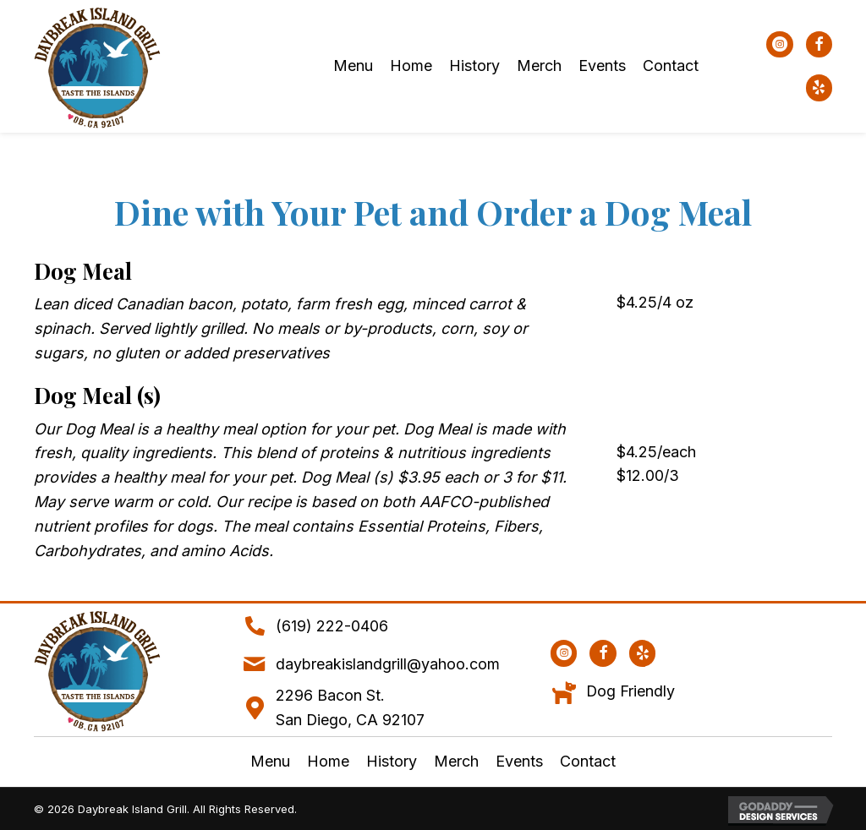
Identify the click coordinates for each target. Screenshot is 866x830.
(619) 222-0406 (332, 626)
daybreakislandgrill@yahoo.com (388, 664)
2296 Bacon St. (330, 695)
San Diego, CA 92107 (350, 720)
